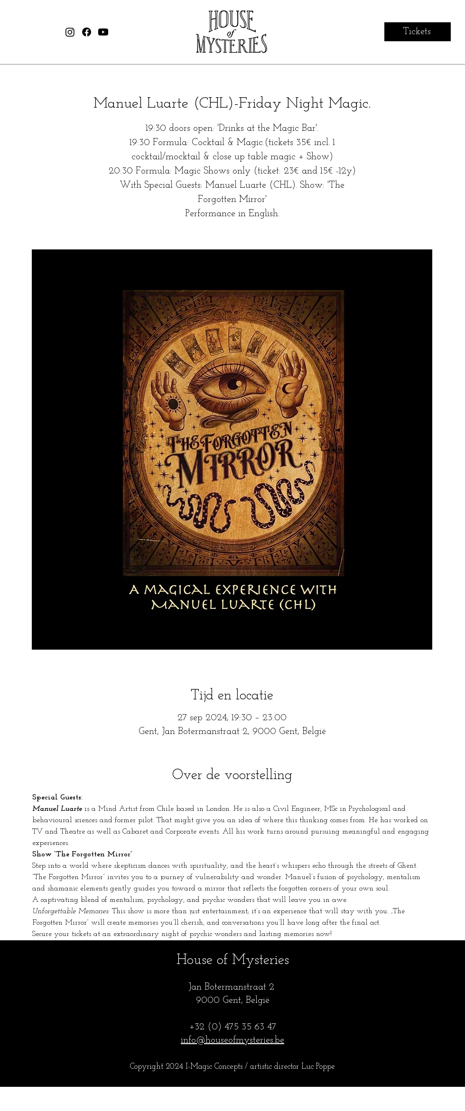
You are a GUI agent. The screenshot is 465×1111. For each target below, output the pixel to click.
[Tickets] (417, 31)
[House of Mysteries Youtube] (103, 32)
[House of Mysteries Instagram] (70, 32)
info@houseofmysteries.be (232, 1040)
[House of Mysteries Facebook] (87, 32)
